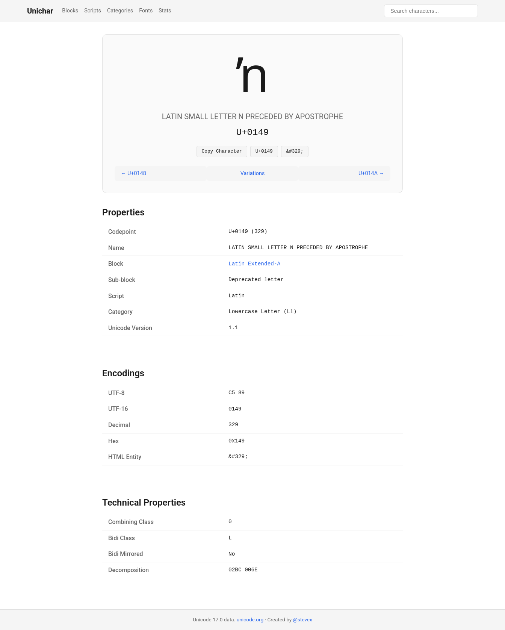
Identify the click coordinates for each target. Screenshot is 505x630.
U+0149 (264, 151)
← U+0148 (133, 174)
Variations (252, 174)
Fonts (146, 11)
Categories (120, 11)
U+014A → (371, 174)
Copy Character (222, 151)
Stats (165, 11)
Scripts (92, 11)
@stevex (302, 619)
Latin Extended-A (254, 265)
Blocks (70, 11)
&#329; (294, 151)
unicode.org (250, 619)
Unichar (40, 10)
